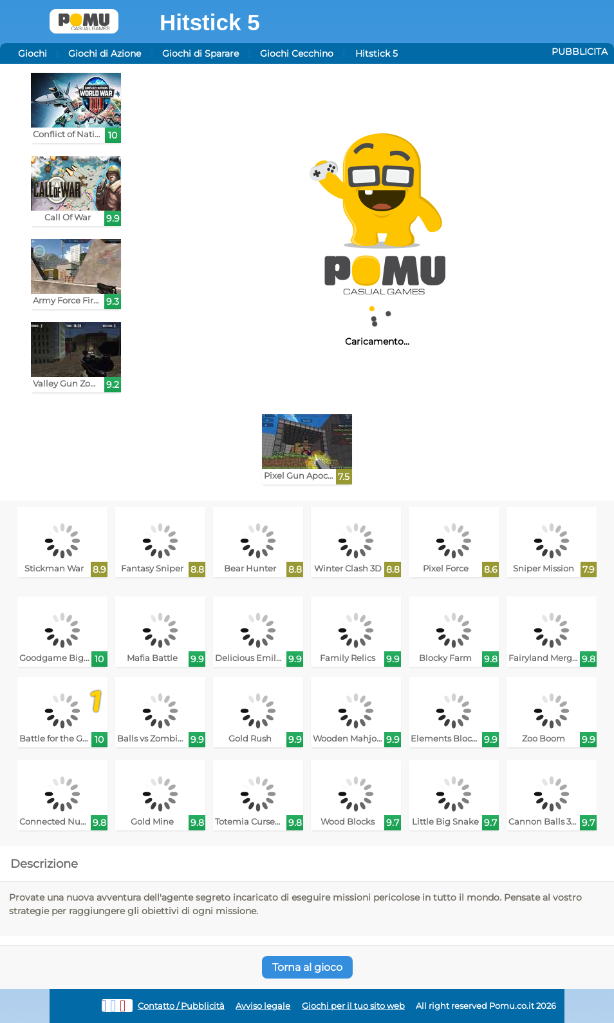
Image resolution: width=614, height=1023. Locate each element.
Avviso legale (263, 1006)
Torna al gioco (307, 967)
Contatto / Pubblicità (181, 1006)
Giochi (32, 53)
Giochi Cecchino (296, 53)
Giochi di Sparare (200, 53)
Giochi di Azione (104, 53)
